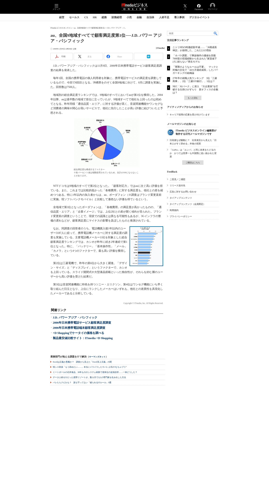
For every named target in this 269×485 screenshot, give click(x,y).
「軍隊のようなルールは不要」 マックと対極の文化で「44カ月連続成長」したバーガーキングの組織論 (195, 70)
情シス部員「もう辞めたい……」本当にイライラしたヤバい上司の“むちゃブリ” (90, 367)
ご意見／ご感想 (177, 179)
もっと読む (193, 98)
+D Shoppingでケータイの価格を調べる (78, 333)
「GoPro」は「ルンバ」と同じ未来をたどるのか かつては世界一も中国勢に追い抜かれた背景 (193, 153)
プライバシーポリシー (181, 216)
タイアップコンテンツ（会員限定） (187, 204)
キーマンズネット (97, 357)
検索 (215, 33)
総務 (104, 17)
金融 (139, 17)
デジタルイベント (199, 17)
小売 (129, 17)
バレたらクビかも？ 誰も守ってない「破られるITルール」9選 (82, 382)
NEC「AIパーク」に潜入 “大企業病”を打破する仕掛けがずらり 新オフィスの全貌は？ (195, 89)
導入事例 (179, 17)
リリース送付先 (177, 185)
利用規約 (174, 210)
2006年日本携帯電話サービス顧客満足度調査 (82, 322)
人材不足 (164, 17)
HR (95, 17)
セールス (74, 17)
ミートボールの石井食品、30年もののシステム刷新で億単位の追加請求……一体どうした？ (95, 372)
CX (86, 17)
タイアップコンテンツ (181, 198)
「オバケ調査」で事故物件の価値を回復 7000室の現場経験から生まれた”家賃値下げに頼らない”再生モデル (195, 58)
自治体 (150, 17)
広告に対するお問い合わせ (183, 191)
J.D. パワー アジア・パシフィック (75, 317)
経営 (61, 17)
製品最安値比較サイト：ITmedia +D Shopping (83, 338)
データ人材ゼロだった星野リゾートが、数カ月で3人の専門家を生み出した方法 (89, 377)
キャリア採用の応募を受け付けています (190, 114)
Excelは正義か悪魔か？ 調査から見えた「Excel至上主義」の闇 (82, 362)
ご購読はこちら (193, 162)
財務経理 (117, 17)
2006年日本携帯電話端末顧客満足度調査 (79, 327)
